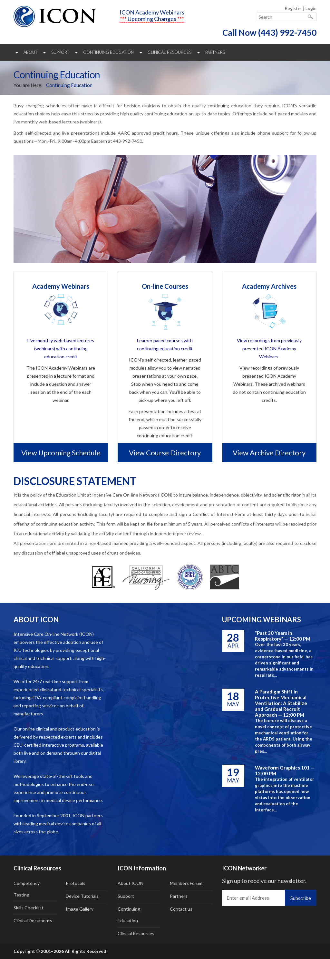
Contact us (181, 909)
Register (293, 8)
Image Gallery (79, 909)
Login (311, 8)
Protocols (75, 883)
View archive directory (269, 452)
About (30, 52)
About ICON (130, 883)
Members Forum (186, 883)
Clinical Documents (33, 920)
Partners (215, 52)
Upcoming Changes (152, 18)
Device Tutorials (82, 896)
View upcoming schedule (61, 452)
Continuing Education (108, 52)
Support (60, 52)
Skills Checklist (29, 907)
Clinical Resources (169, 52)
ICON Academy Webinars (152, 12)
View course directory (165, 452)
